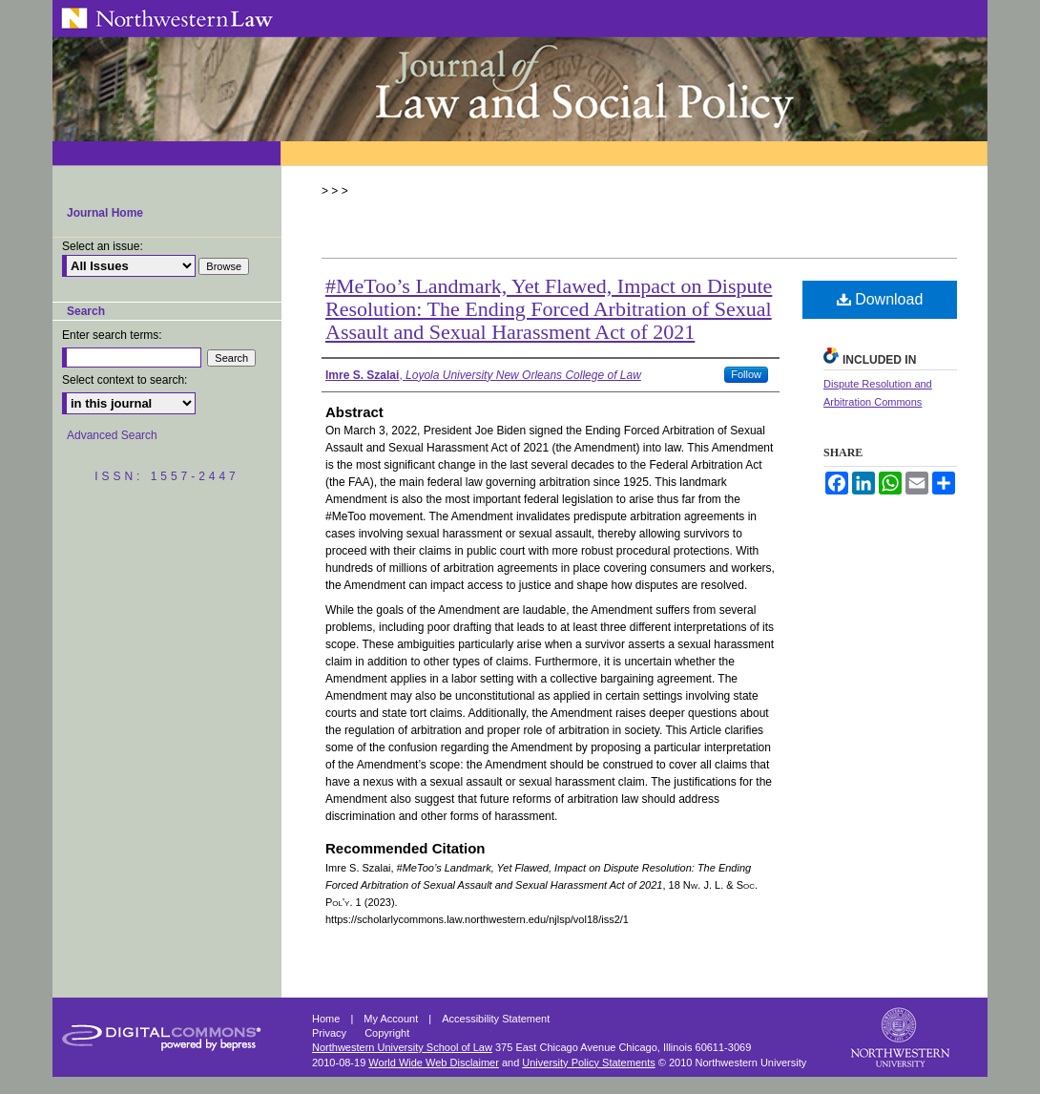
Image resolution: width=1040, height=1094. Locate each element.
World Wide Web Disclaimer (433, 1062)
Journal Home (105, 213)
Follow (746, 374)
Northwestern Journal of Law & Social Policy (520, 88)
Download (880, 299)
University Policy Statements (588, 1062)
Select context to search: (124, 380)
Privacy (330, 1033)
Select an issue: (102, 246)
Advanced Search (112, 435)
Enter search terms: (112, 335)
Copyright (386, 1033)
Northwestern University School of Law (402, 1047)
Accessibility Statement (496, 1018)
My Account (392, 1018)
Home (327, 1018)
